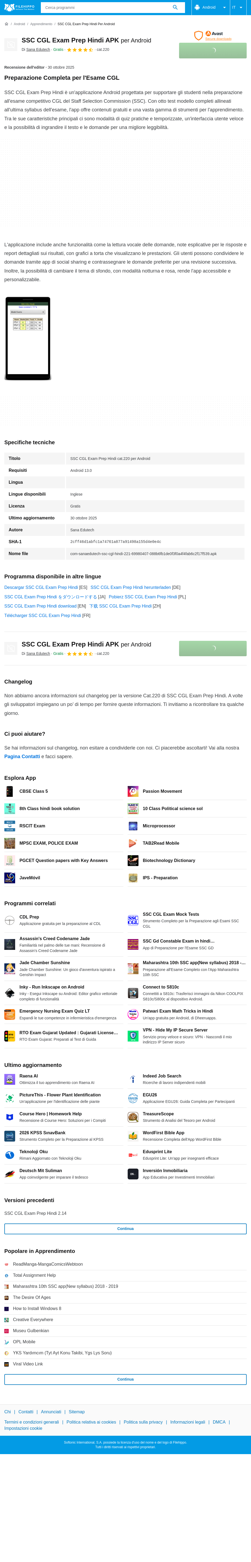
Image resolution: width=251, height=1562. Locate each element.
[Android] (19, 24)
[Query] (113, 7)
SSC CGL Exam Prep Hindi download (40, 606)
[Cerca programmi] (175, 7)
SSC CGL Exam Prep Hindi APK (86, 40)
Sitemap (77, 1412)
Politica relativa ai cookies (91, 1422)
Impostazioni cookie (23, 1428)
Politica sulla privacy (143, 1422)
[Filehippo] (19, 7)
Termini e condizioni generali (31, 1422)
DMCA (219, 1422)
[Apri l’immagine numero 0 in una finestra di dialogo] (27, 339)
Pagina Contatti (22, 756)
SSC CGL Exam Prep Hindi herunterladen (131, 587)
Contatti (25, 1412)
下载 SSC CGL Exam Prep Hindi (120, 606)
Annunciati (51, 1412)
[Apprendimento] (41, 24)
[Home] (6, 24)
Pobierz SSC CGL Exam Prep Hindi (143, 597)
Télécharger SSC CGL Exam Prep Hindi (42, 615)
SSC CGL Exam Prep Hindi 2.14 (35, 1213)
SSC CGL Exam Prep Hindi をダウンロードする (50, 597)
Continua (125, 1228)
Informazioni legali (187, 1422)
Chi (7, 1412)
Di (36, 49)
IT (238, 7)
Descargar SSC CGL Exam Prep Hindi (41, 587)
